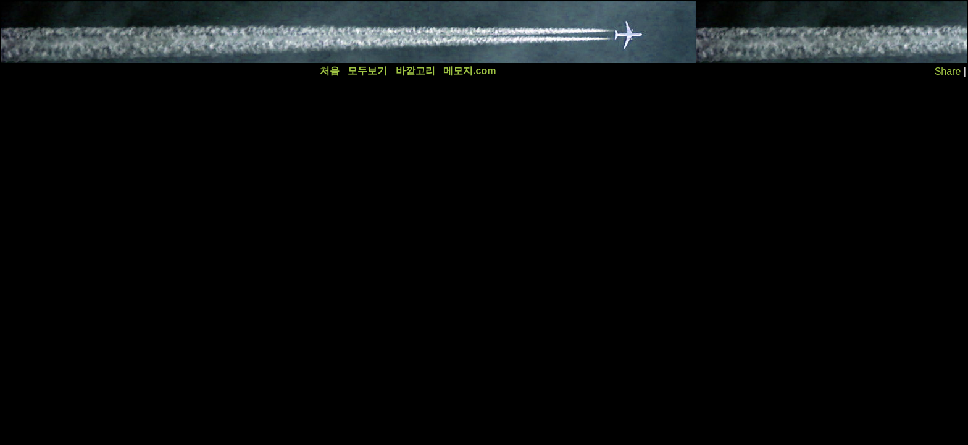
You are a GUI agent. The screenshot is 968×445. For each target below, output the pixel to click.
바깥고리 (415, 71)
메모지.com (469, 71)
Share (948, 71)
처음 (330, 71)
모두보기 (367, 71)
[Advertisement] (226, 32)
